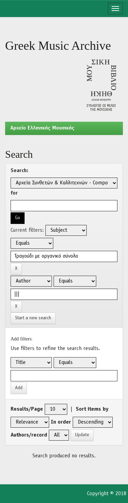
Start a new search (33, 318)
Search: (19, 170)
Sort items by (92, 409)
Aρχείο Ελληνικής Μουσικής (42, 128)
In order (61, 422)
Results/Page (27, 409)
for (14, 193)
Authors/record (29, 435)
